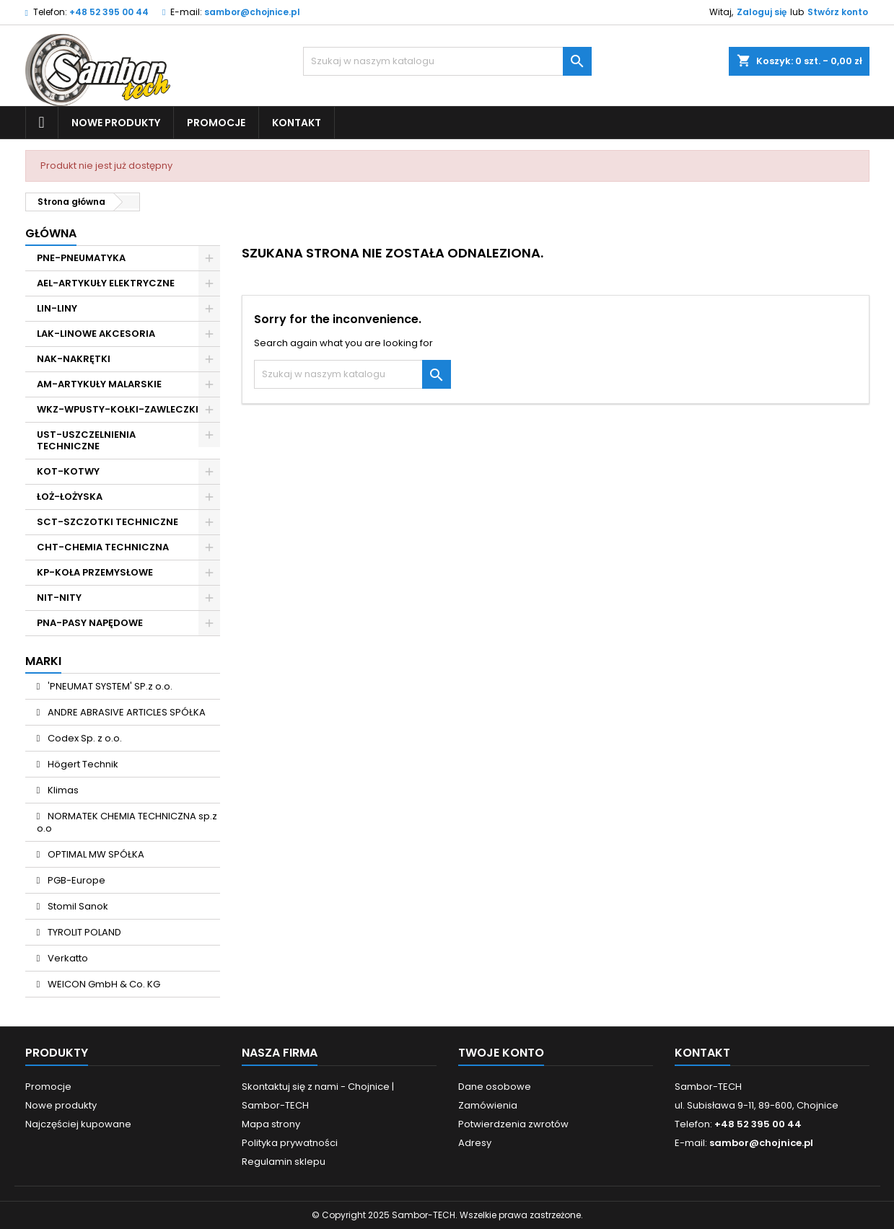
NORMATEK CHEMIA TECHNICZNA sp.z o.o (127, 822)
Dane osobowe (494, 1086)
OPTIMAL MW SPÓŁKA (94, 854)
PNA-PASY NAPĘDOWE (90, 623)
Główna (50, 233)
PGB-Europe (75, 880)
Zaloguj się (761, 12)
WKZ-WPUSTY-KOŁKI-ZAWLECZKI (117, 409)
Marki (43, 661)
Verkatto (66, 958)
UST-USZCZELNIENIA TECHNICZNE (86, 440)
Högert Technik (81, 764)
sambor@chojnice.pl (252, 12)
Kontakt (296, 122)
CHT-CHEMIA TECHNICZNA (103, 547)
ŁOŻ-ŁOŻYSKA (69, 496)
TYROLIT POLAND (83, 932)
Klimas (62, 790)
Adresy (474, 1143)
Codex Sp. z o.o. (83, 738)
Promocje (216, 122)
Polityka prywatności (290, 1143)
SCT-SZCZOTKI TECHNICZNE (107, 522)
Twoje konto (501, 1052)
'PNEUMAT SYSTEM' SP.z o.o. (108, 686)
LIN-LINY (57, 308)
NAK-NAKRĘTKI (73, 359)
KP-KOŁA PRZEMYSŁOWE (95, 572)
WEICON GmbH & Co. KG (102, 984)
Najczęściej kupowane (78, 1124)
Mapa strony (271, 1124)
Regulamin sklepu (283, 1161)
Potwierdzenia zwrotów (513, 1124)
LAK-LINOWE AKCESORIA (96, 333)
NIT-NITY (59, 597)
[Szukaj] (447, 61)
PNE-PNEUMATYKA (81, 258)
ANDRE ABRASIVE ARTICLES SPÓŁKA (125, 712)
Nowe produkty (115, 122)
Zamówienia (487, 1105)
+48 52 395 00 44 (109, 12)
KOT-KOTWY (68, 471)
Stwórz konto (837, 12)
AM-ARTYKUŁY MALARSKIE (99, 384)
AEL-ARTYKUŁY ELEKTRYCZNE (106, 283)
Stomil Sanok (76, 906)
